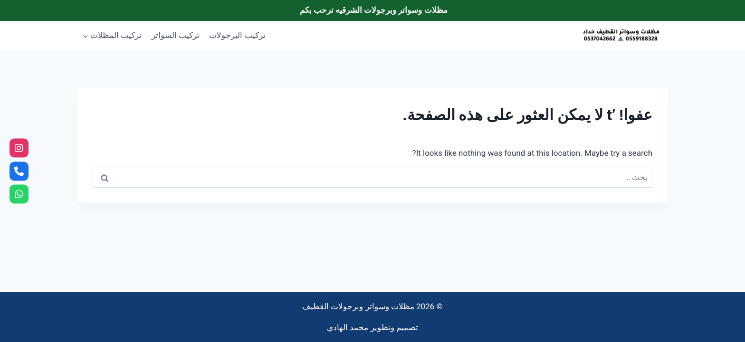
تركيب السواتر (176, 35)
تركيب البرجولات (237, 35)
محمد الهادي (347, 327)
